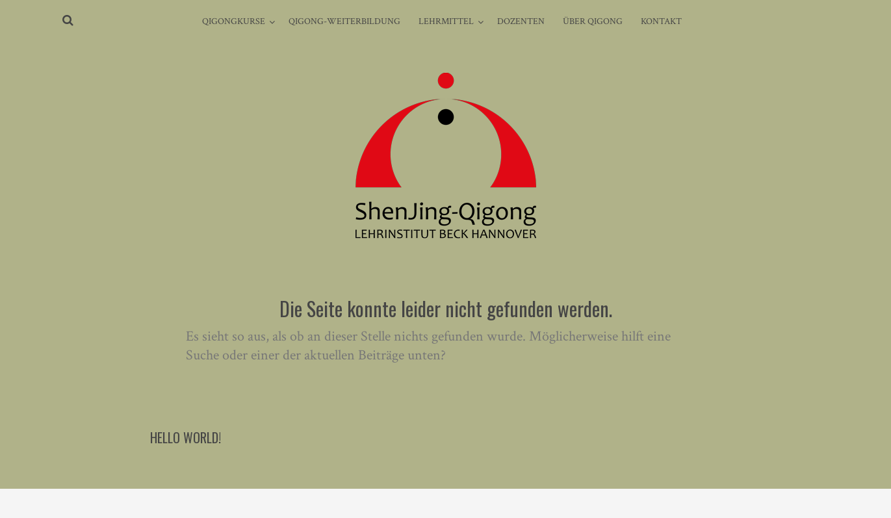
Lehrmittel (446, 21)
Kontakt (661, 21)
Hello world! (185, 437)
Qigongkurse (233, 21)
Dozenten (521, 21)
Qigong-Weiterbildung (344, 21)
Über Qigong (593, 21)
